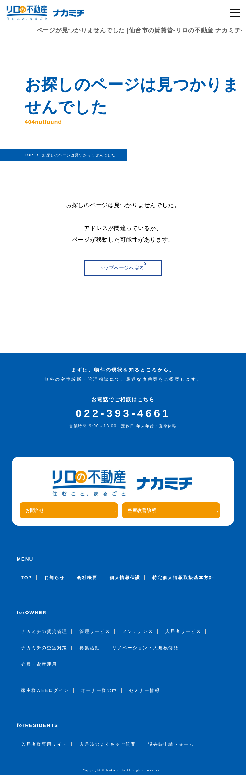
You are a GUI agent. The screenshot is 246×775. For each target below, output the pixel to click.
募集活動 (89, 647)
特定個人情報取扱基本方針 (183, 577)
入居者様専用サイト (44, 744)
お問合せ (70, 510)
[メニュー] (235, 13)
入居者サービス (183, 631)
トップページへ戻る (123, 266)
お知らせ (54, 577)
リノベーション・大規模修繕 (145, 647)
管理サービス (94, 631)
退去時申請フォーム (171, 744)
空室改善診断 (173, 510)
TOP (26, 577)
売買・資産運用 (39, 664)
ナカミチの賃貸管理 (44, 631)
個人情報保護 (125, 577)
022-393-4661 (123, 413)
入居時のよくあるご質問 (107, 744)
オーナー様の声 (99, 690)
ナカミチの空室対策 (44, 647)
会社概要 (87, 577)
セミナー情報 (144, 690)
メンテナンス (137, 631)
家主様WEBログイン (45, 690)
